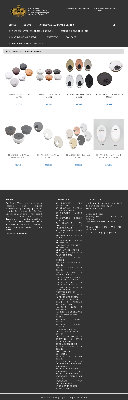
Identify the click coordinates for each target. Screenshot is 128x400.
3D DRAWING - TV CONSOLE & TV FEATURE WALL (69, 225)
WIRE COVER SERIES (66, 386)
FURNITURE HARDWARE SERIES (57, 25)
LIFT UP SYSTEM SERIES (69, 336)
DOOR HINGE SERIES (67, 280)
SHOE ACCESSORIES (66, 344)
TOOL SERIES (63, 351)
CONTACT (71, 37)
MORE (18, 104)
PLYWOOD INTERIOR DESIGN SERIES (31, 31)
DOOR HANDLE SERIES (68, 277)
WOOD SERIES (63, 388)
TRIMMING (61, 354)
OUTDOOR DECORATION (74, 31)
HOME (12, 25)
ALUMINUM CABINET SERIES (26, 43)
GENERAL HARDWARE (67, 299)
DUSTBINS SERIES (65, 292)
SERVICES (52, 37)
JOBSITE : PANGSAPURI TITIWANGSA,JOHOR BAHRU (69, 314)
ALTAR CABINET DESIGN (69, 240)
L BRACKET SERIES (66, 329)
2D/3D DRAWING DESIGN (24, 37)
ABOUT (27, 25)
